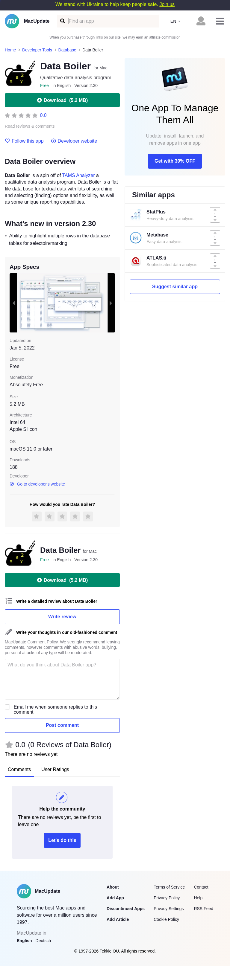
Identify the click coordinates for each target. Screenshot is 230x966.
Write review (62, 617)
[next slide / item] (111, 302)
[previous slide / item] (14, 302)
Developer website (74, 141)
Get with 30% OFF (175, 161)
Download (62, 100)
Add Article (118, 919)
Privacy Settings (169, 908)
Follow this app (24, 141)
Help (198, 898)
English (24, 940)
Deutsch (43, 940)
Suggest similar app (175, 286)
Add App (115, 898)
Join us (167, 4)
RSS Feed (203, 908)
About (113, 887)
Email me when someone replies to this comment (55, 709)
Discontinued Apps (126, 908)
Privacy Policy (167, 898)
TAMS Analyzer (78, 175)
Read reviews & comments (30, 126)
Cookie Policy (166, 919)
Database (67, 50)
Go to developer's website (37, 484)
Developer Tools (37, 50)
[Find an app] (62, 21)
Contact (201, 887)
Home (10, 50)
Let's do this (62, 840)
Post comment (62, 725)
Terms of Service (169, 887)
